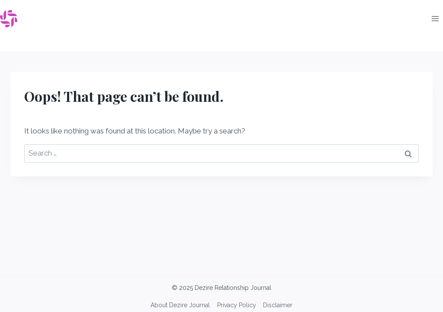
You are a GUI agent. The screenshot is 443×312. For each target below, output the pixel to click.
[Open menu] (435, 18)
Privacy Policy (236, 305)
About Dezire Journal (180, 305)
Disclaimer (277, 305)
